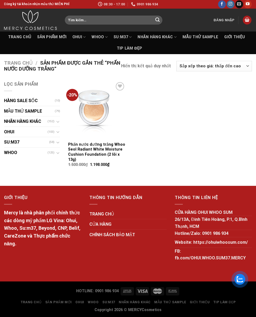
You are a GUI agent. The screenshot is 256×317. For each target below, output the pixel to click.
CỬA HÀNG (100, 224)
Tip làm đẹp (129, 48)
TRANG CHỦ (19, 37)
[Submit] (157, 20)
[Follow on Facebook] (222, 4)
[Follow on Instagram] (230, 4)
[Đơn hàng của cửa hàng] (214, 66)
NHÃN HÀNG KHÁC (157, 37)
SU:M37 (123, 37)
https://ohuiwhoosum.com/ (220, 242)
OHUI (79, 37)
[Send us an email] (239, 4)
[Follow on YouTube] (248, 4)
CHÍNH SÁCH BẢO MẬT (112, 234)
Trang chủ (18, 63)
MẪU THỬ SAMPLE (200, 37)
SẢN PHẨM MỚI (51, 37)
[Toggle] (58, 121)
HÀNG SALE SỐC (21, 100)
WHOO (100, 37)
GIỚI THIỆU (234, 37)
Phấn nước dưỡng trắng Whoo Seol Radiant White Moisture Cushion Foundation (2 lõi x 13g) (96, 152)
